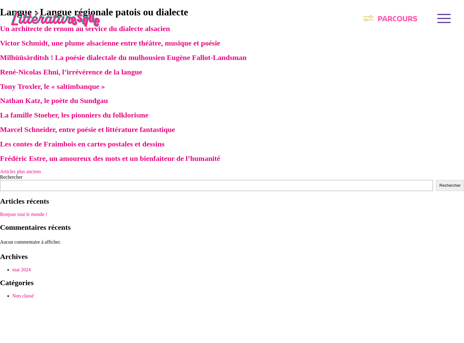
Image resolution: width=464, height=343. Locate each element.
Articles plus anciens (20, 171)
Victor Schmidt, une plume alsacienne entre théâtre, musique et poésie (110, 43)
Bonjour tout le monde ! (23, 214)
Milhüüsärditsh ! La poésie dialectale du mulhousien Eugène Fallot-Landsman (123, 58)
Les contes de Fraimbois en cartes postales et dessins (82, 144)
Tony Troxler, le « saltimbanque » (52, 86)
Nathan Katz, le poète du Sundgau (54, 101)
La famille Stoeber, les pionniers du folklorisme (74, 115)
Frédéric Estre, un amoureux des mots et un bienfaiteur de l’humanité (110, 158)
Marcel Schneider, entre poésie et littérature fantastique (87, 130)
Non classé (23, 295)
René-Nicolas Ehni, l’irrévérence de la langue (71, 72)
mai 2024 (21, 269)
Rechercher (11, 177)
